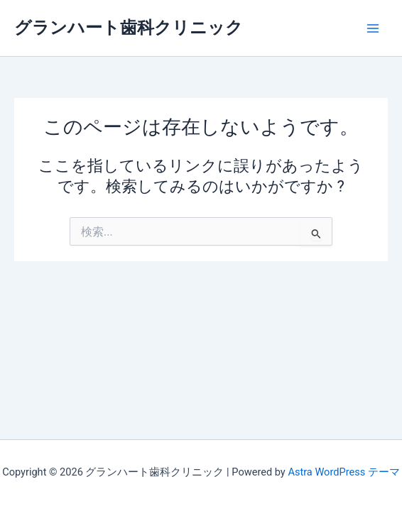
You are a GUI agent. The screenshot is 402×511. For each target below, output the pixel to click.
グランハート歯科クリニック (128, 28)
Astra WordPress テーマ (343, 472)
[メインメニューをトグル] (373, 28)
